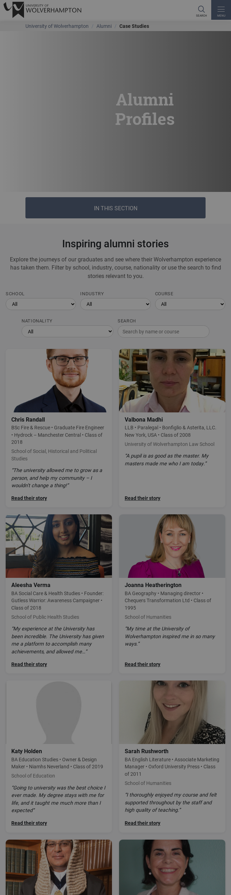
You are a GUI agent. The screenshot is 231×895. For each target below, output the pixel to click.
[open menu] (221, 10)
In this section (115, 208)
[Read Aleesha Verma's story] (59, 593)
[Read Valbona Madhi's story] (172, 428)
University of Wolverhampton (57, 26)
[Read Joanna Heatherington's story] (172, 593)
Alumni (104, 26)
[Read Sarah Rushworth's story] (172, 756)
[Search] (201, 10)
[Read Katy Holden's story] (59, 756)
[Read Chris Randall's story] (59, 428)
